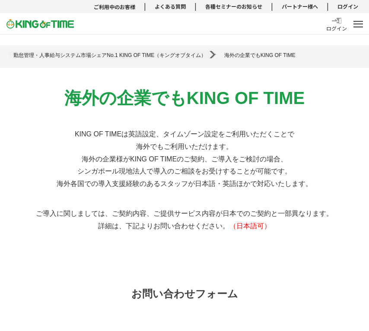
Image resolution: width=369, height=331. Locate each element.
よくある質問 (170, 6)
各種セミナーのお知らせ (233, 6)
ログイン (347, 6)
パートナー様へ (300, 6)
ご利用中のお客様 (114, 6)
